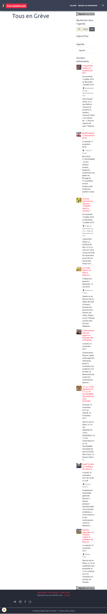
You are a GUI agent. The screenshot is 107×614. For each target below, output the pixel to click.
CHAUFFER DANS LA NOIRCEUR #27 (87, 69)
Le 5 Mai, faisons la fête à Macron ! (86, 271)
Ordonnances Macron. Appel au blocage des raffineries (88, 335)
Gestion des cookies (67, 611)
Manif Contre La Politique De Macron (88, 466)
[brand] (14, 5)
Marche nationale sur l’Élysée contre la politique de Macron (88, 536)
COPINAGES (53, 592)
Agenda (82, 50)
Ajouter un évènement (87, 5)
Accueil (73, 5)
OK (92, 29)
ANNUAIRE (42, 592)
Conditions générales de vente (44, 611)
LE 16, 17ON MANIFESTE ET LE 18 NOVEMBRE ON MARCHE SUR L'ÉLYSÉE (88, 394)
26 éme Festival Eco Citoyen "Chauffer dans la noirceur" (87, 205)
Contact (67, 595)
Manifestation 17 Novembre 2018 (88, 135)
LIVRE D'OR (64, 592)
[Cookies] (4, 610)
